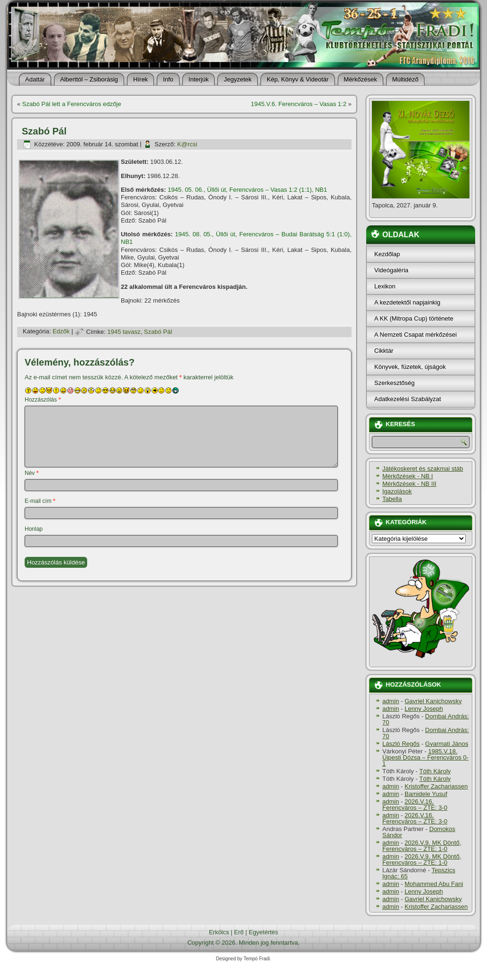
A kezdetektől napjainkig (407, 302)
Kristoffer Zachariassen (436, 786)
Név (31, 473)
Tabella (392, 498)
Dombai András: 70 (425, 719)
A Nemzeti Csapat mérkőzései (415, 334)
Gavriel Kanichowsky (433, 701)
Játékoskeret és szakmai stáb (422, 468)
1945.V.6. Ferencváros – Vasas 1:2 (299, 103)
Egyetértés (263, 932)
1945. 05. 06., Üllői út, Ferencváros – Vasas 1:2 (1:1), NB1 (247, 189)
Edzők (61, 331)
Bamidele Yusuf (426, 793)
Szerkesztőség (394, 382)
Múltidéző (405, 79)
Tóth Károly (435, 771)
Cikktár (383, 350)
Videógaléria (391, 270)
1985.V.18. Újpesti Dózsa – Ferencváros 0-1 (425, 757)
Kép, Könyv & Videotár (298, 79)
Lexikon (385, 286)
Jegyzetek (238, 79)
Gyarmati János (446, 743)
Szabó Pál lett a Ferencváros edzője (71, 103)
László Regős (401, 743)
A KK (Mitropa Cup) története (413, 318)
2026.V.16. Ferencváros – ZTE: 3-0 (414, 804)
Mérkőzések (360, 79)
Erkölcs (219, 932)
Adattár (35, 79)
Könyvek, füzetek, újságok (410, 366)
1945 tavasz (123, 331)
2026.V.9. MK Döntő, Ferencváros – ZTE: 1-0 (421, 845)
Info (168, 79)
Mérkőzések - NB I (407, 476)
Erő (239, 932)
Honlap (34, 529)
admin (390, 701)
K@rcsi (187, 144)
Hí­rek (140, 79)
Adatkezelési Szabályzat (407, 398)
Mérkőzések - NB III (409, 483)
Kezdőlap (387, 254)
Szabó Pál (158, 331)
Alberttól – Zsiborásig (89, 79)
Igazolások (397, 491)
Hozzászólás (43, 399)
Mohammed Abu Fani (434, 883)
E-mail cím (40, 501)
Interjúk (199, 79)
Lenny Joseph (424, 708)
